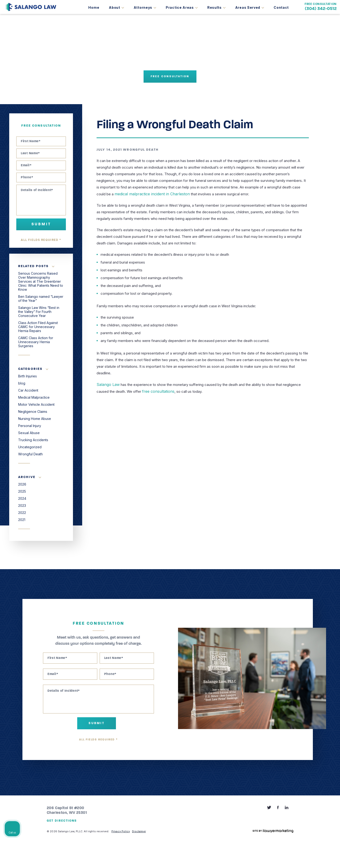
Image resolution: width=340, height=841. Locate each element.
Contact (281, 7)
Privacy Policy (120, 831)
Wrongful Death (140, 150)
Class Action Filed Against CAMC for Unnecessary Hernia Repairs (38, 327)
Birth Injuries (27, 376)
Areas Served (247, 7)
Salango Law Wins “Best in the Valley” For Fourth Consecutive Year (38, 312)
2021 (21, 520)
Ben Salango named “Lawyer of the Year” (40, 299)
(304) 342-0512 (321, 9)
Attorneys (143, 7)
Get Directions (62, 820)
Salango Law (107, 384)
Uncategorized (30, 447)
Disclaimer (139, 831)
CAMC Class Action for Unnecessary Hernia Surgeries (35, 342)
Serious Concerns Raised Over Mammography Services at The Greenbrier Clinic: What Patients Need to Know (40, 281)
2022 (22, 513)
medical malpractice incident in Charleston (149, 194)
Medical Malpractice (34, 397)
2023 (22, 506)
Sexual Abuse (29, 433)
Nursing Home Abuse (34, 419)
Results (214, 7)
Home (93, 7)
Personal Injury (29, 426)
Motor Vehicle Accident (36, 404)
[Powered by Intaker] (300, 831)
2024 (22, 498)
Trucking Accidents (33, 440)
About (114, 7)
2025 (22, 491)
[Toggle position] (314, 690)
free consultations (156, 390)
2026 (22, 484)
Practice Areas (180, 7)
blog (21, 383)
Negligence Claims (32, 412)
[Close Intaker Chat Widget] (324, 690)
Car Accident (28, 390)
